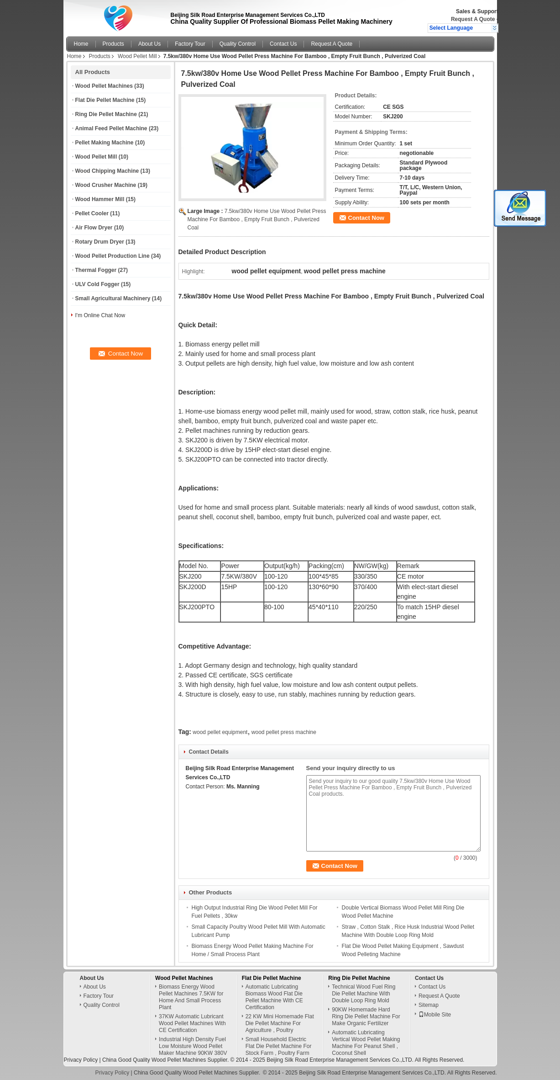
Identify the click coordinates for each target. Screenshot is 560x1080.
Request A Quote (473, 19)
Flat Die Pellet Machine (105, 100)
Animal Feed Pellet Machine (111, 128)
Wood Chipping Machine (107, 171)
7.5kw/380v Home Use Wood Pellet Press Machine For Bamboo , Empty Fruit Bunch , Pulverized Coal (257, 219)
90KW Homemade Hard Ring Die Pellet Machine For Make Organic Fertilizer (366, 1016)
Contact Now (366, 217)
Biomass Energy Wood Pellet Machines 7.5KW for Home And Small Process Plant (191, 997)
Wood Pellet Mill (137, 56)
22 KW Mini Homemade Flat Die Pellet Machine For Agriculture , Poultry (280, 1023)
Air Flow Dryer (94, 227)
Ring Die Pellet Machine (106, 114)
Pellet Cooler (92, 213)
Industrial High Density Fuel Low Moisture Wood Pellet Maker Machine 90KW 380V (193, 1046)
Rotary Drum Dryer (99, 242)
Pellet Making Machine (104, 142)
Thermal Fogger (96, 270)
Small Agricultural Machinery (113, 298)
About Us (149, 44)
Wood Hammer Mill (100, 199)
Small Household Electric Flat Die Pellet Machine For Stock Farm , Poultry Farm (279, 1046)
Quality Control (238, 44)
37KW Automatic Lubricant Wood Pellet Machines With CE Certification (192, 1023)
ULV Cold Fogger (97, 284)
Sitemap (429, 1005)
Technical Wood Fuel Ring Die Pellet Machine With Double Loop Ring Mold (363, 994)
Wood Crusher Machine (105, 185)
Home (81, 44)
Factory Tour (190, 44)
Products (113, 44)
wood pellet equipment (220, 732)
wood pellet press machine (283, 732)
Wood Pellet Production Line (112, 256)
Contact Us (283, 44)
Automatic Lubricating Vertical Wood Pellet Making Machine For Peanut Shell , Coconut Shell (366, 1042)
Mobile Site (435, 1014)
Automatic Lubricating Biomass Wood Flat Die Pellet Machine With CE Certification (274, 997)
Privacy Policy (81, 1060)
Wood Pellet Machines (104, 86)
